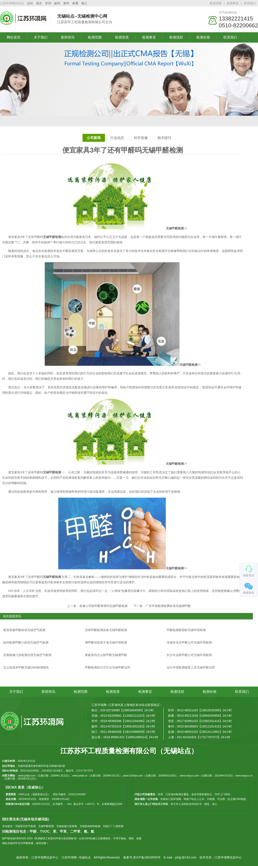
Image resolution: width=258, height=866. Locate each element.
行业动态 (117, 138)
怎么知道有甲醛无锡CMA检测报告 (26, 667)
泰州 (66, 3)
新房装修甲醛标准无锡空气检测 (24, 630)
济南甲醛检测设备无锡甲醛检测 (106, 630)
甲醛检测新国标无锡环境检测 (186, 630)
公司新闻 (94, 138)
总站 (30, 3)
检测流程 (176, 37)
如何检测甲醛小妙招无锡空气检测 (25, 642)
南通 (75, 3)
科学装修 (141, 138)
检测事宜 (233, 3)
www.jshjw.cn (80, 775)
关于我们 (41, 37)
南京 (39, 3)
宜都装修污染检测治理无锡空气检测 (27, 655)
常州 (48, 3)
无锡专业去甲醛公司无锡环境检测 (189, 642)
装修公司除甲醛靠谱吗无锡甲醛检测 (103, 606)
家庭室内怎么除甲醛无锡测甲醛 (106, 655)
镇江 (84, 3)
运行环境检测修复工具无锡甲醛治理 (191, 667)
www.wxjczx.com (189, 775)
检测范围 (216, 3)
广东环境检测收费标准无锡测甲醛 (168, 606)
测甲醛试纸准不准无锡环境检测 (106, 642)
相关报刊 (164, 138)
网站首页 (13, 37)
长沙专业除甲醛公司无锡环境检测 (189, 655)
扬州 (57, 3)
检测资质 (122, 37)
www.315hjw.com (133, 775)
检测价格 (203, 37)
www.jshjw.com (26, 775)
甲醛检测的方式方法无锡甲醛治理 (107, 667)
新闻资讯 (68, 37)
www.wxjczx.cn (244, 775)
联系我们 (250, 3)
